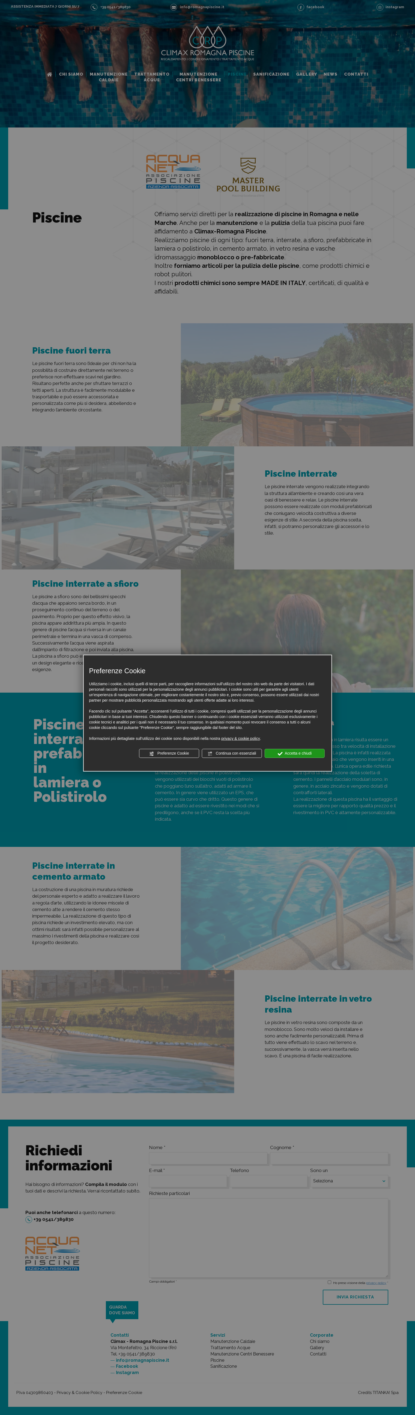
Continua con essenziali (232, 753)
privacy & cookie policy (240, 738)
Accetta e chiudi (294, 753)
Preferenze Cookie (169, 753)
